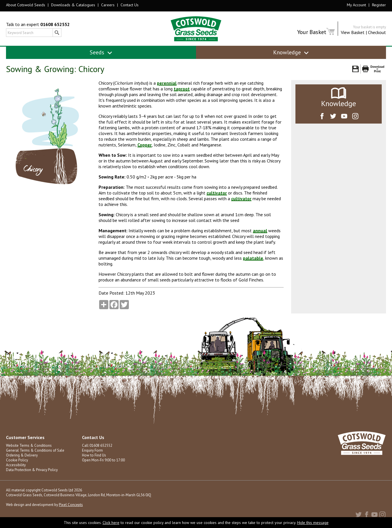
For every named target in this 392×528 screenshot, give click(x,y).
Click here (111, 522)
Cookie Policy (17, 460)
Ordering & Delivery (22, 455)
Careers (108, 4)
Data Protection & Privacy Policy (32, 469)
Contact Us (130, 4)
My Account (356, 4)
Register (379, 4)
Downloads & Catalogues (73, 4)
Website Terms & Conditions (29, 445)
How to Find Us (94, 455)
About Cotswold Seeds (25, 4)
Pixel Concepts (71, 504)
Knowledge (291, 52)
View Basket (353, 32)
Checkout (377, 32)
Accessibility (16, 465)
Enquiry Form (92, 450)
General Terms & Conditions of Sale (35, 450)
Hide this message (313, 522)
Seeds (101, 52)
